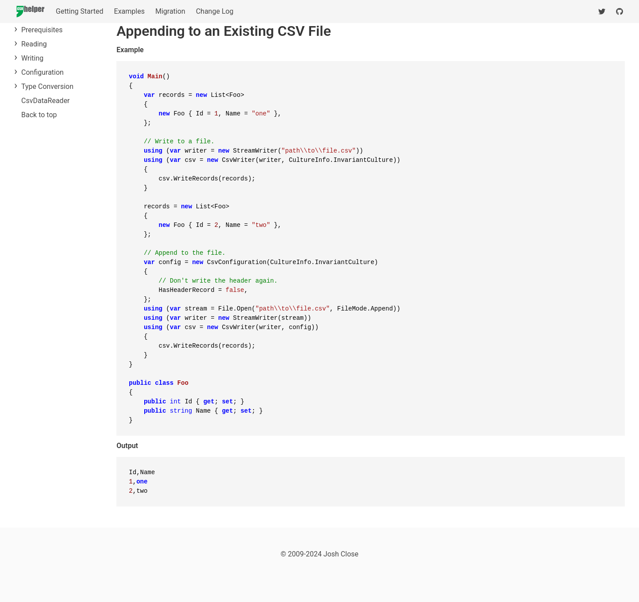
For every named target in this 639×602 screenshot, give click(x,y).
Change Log (215, 11)
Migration (170, 11)
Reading (34, 44)
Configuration (42, 72)
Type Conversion (47, 86)
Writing (32, 58)
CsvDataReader (45, 100)
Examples (129, 11)
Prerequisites (42, 30)
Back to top (39, 115)
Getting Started (80, 11)
